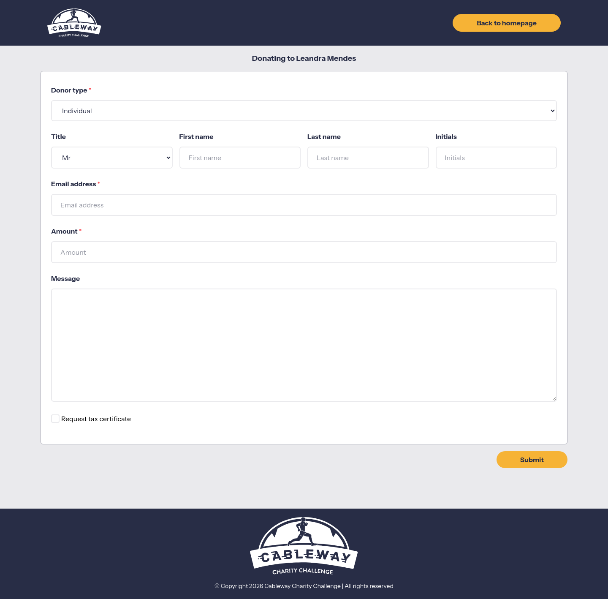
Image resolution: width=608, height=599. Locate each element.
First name (196, 136)
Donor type (71, 90)
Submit (532, 459)
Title (58, 136)
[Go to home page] (74, 22)
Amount (66, 231)
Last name (324, 136)
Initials (446, 136)
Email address (75, 184)
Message (65, 278)
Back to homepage (507, 23)
